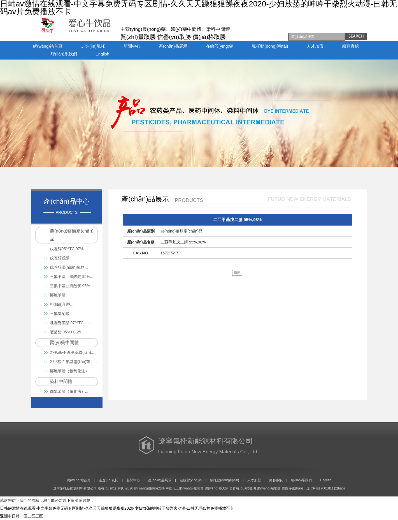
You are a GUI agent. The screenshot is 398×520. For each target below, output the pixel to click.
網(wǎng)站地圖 (269, 488)
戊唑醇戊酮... (61, 258)
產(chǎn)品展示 (173, 46)
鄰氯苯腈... (59, 295)
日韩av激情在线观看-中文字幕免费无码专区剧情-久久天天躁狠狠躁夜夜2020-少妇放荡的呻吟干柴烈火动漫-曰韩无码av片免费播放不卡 (117, 508)
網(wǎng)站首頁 (48, 46)
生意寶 (199, 488)
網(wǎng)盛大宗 (217, 488)
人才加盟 (315, 46)
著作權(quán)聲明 (242, 488)
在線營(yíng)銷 (219, 46)
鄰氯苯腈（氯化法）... (69, 391)
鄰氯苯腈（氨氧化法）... (71, 371)
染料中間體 (61, 381)
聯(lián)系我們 (64, 54)
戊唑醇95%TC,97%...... (70, 249)
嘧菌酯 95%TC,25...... (69, 332)
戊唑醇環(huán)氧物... (69, 267)
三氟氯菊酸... (61, 313)
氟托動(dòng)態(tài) (270, 46)
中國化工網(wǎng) (179, 488)
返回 (237, 273)
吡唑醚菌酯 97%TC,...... (70, 323)
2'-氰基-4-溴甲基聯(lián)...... (74, 352)
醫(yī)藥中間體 (64, 342)
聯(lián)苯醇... (62, 304)
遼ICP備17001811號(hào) (325, 488)
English (102, 54)
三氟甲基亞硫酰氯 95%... (72, 286)
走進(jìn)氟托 (93, 46)
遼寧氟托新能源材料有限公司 (75, 488)
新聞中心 (132, 46)
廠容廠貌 (350, 46)
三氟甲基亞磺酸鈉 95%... (72, 276)
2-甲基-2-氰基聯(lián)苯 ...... (74, 361)
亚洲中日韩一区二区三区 (21, 516)
